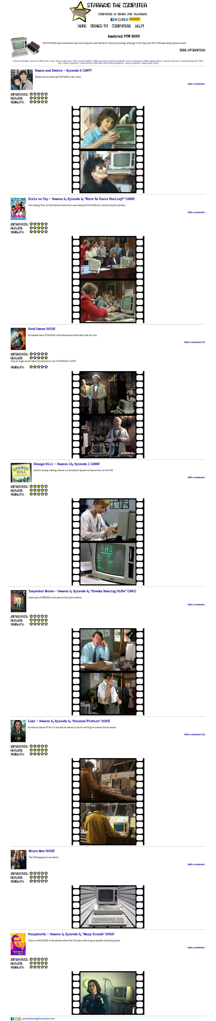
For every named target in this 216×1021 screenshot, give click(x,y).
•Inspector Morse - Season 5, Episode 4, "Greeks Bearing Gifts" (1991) (175, 61)
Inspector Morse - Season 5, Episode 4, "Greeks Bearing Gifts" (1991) (82, 591)
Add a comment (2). (194, 734)
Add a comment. (196, 84)
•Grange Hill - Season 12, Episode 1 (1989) (131, 61)
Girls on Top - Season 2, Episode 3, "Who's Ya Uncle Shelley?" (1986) (81, 199)
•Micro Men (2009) (105, 63)
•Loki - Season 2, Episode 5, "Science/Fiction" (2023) (78, 63)
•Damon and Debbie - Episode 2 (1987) (28, 61)
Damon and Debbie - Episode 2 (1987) (63, 71)
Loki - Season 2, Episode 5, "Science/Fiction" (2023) (69, 721)
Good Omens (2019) (41, 329)
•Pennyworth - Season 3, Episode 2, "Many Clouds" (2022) (135, 63)
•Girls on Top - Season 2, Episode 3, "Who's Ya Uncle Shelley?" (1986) (71, 61)
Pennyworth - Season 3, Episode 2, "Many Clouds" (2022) (71, 934)
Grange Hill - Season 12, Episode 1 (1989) (66, 464)
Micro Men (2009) (41, 851)
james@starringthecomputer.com (38, 1018)
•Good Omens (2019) (106, 61)
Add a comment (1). (194, 342)
